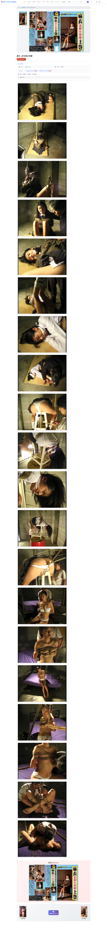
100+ (33, 1)
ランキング (59, 1)
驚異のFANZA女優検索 (8, 2)
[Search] (81, 2)
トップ (19, 7)
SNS (71, 1)
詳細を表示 (22, 78)
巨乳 (52, 1)
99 (28, 1)
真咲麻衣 (23, 7)
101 (38, 1)
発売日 (66, 1)
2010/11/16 (27, 67)
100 (47, 1)
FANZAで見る (22, 59)
